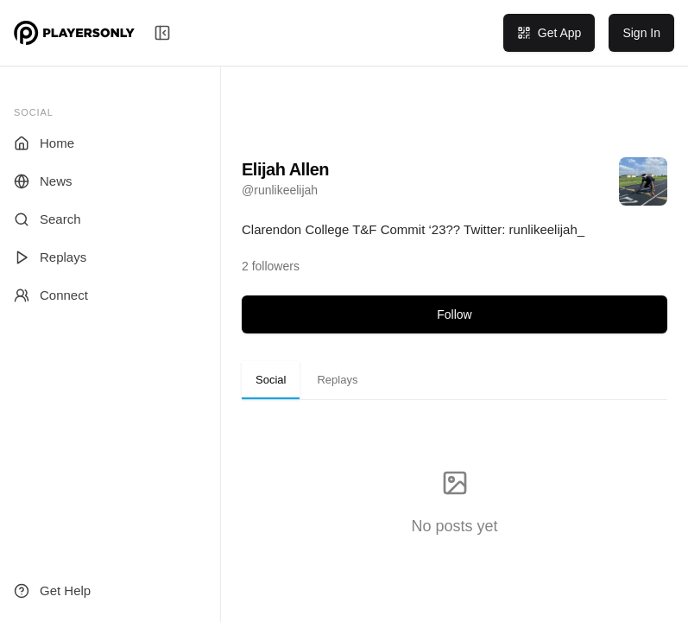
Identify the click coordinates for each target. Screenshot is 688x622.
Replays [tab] (337, 379)
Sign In (641, 33)
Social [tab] (271, 379)
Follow (454, 314)
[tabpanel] (454, 503)
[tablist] (454, 380)
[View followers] (270, 266)
